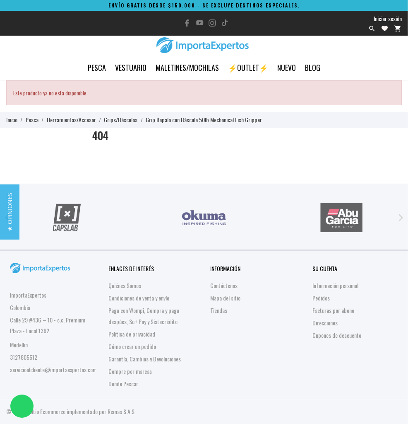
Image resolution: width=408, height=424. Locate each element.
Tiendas (218, 310)
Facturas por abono (333, 310)
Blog (312, 67)
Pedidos (321, 297)
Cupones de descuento (336, 335)
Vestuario (130, 67)
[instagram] (212, 23)
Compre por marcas (130, 371)
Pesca (97, 67)
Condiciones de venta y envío (138, 297)
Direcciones (325, 322)
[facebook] (187, 23)
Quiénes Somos (124, 285)
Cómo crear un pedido (132, 346)
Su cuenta (324, 268)
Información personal (335, 285)
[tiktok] (225, 22)
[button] (9, 212)
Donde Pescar (123, 383)
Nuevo (286, 67)
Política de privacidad (131, 334)
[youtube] (200, 22)
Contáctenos (224, 285)
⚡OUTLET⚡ (248, 67)
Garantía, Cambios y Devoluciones (144, 358)
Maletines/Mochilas (187, 67)
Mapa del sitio (225, 297)
